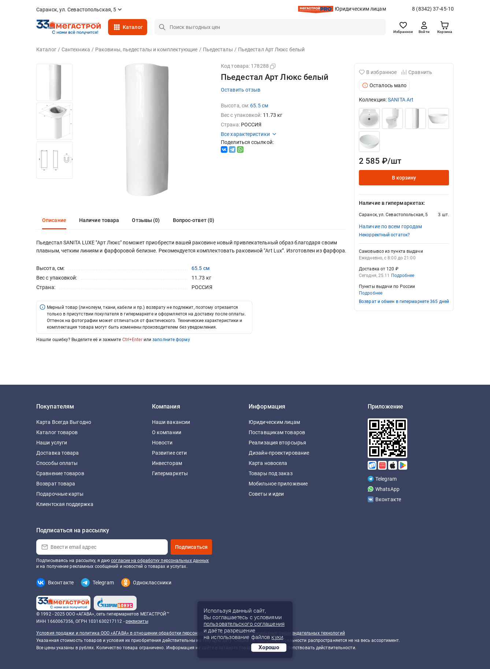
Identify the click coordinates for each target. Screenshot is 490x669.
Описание (54, 220)
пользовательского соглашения (244, 624)
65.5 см (259, 105)
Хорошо (269, 647)
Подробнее (403, 275)
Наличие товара (99, 220)
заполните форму (171, 339)
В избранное (378, 72)
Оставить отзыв (240, 90)
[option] (54, 82)
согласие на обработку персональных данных (160, 560)
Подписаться (191, 547)
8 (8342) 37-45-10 (433, 9)
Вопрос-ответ (194, 220)
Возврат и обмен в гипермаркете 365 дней (404, 301)
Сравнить (416, 72)
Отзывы (146, 220)
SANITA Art (400, 100)
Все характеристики (249, 134)
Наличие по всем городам (390, 226)
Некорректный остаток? (384, 234)
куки (277, 637)
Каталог (133, 27)
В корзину (404, 178)
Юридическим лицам (360, 9)
